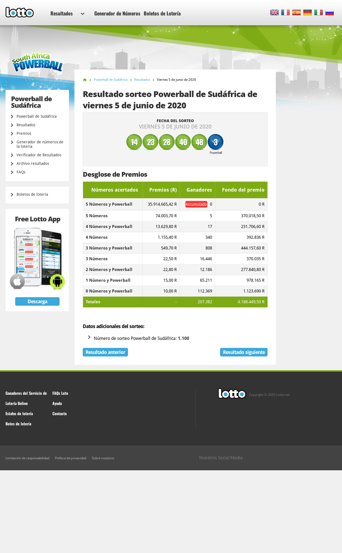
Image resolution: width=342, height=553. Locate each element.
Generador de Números (117, 13)
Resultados (67, 13)
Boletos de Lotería (162, 13)
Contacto (59, 413)
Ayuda (57, 403)
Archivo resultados (33, 163)
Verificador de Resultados (39, 155)
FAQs (21, 172)
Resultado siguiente (244, 352)
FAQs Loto (60, 393)
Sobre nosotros (103, 458)
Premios (24, 133)
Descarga (37, 301)
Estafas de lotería (19, 413)
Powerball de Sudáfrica (37, 116)
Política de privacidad (70, 458)
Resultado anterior (105, 352)
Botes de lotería (18, 423)
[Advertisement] (171, 511)
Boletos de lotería (32, 194)
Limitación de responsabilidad (27, 458)
